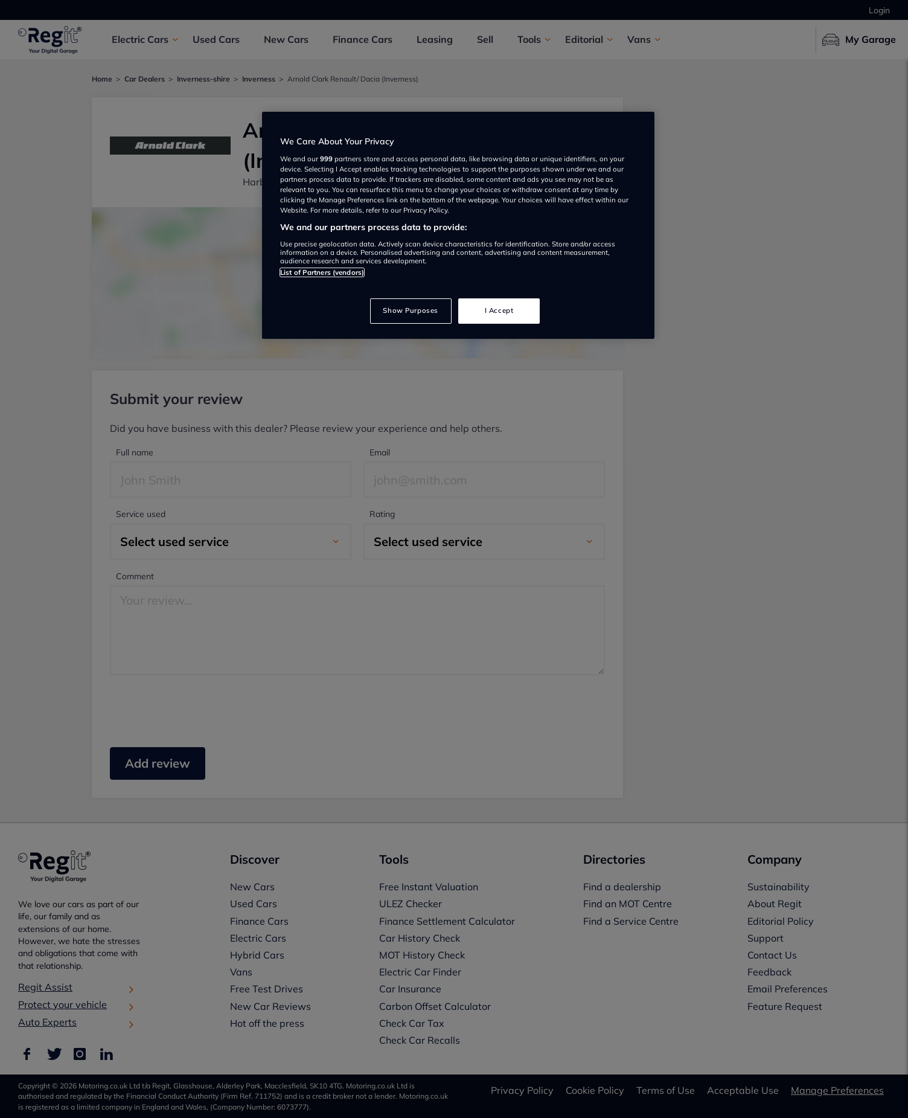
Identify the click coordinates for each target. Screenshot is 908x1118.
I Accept (499, 310)
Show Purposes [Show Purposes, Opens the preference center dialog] (410, 310)
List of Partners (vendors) (322, 272)
